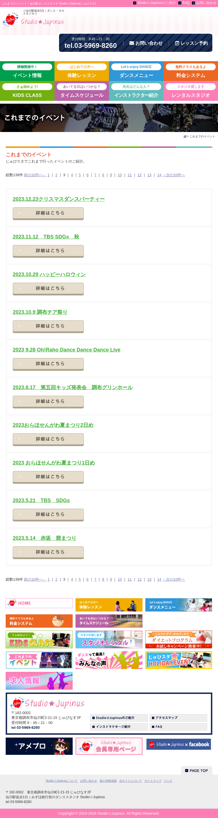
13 (149, 175)
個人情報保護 (108, 780)
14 (159, 175)
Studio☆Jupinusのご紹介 (156, 3)
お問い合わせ (206, 3)
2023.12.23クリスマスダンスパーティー (59, 199)
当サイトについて (130, 780)
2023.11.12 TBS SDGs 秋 (46, 237)
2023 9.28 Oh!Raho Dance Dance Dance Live (66, 350)
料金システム (191, 70)
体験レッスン (82, 70)
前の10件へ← (35, 175)
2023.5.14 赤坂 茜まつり (44, 538)
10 (120, 175)
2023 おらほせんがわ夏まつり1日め (54, 463)
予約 (191, 43)
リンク (168, 780)
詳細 (48, 213)
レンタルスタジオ (191, 90)
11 (130, 175)
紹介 (136, 90)
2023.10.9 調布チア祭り (40, 312)
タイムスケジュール (82, 90)
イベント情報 (27, 70)
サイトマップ (153, 780)
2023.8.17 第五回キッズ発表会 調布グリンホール (73, 387)
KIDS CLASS (27, 90)
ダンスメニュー (136, 70)
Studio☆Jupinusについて (62, 780)
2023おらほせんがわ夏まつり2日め (53, 425)
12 (139, 175)
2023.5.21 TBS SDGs (41, 500)
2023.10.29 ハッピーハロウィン (49, 274)
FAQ (186, 3)
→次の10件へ (173, 175)
